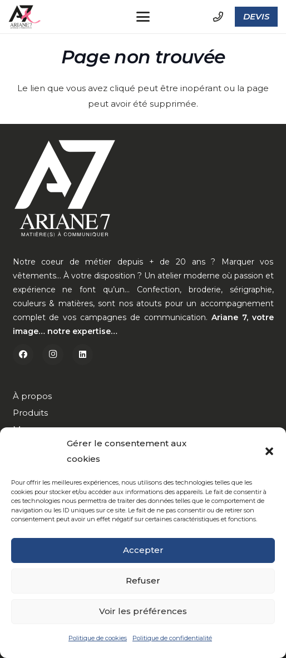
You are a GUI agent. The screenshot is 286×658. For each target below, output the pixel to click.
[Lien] (218, 17)
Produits (30, 412)
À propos (32, 396)
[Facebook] (23, 354)
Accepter (143, 551)
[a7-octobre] (25, 16)
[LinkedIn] (82, 354)
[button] (269, 452)
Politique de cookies (97, 639)
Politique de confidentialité (172, 639)
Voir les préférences (143, 612)
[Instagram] (52, 354)
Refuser (143, 581)
